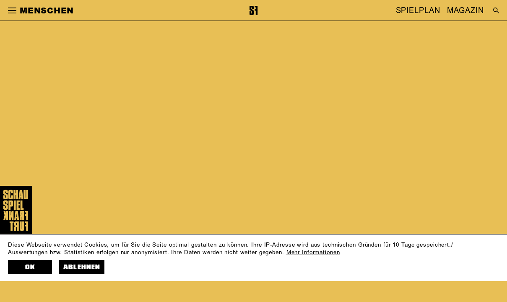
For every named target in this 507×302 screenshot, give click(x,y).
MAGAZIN (465, 10)
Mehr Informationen (313, 252)
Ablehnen (81, 267)
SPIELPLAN (418, 10)
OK (30, 267)
